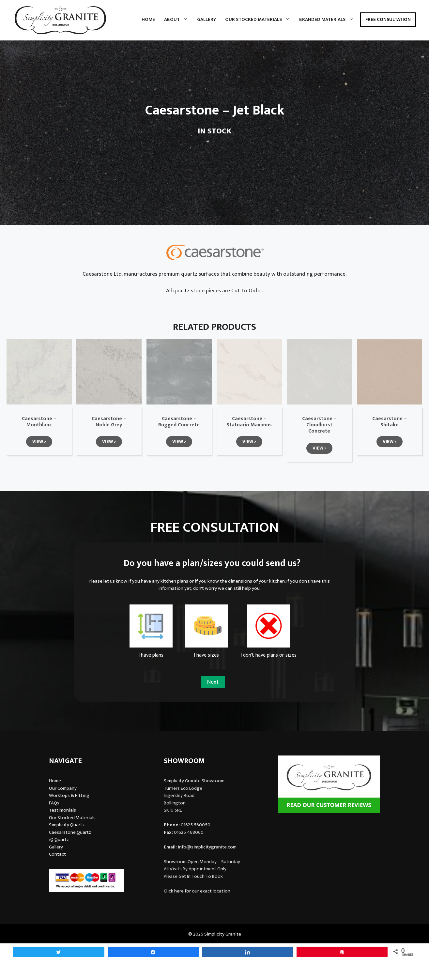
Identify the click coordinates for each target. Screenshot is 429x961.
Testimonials (62, 810)
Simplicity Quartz (66, 825)
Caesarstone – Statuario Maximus (249, 421)
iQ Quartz (59, 839)
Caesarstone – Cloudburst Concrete (319, 424)
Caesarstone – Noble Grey (109, 421)
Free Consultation (388, 19)
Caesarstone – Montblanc (39, 421)
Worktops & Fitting (69, 795)
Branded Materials (328, 19)
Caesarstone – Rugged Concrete (179, 421)
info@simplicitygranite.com (207, 847)
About (178, 19)
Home (148, 19)
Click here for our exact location (197, 891)
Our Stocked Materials (260, 19)
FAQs (54, 803)
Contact (57, 854)
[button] (39, 441)
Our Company (63, 788)
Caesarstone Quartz (70, 832)
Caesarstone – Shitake (389, 421)
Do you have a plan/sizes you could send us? (212, 563)
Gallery (206, 19)
